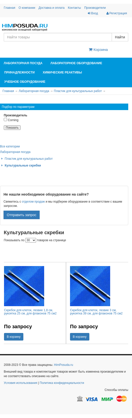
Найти (120, 37)
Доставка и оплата (52, 8)
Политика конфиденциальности (62, 383)
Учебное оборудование (24, 81)
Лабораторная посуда (23, 63)
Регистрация (116, 13)
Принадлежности (19, 72)
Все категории (10, 146)
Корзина (98, 49)
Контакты (74, 8)
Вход (93, 13)
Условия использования (20, 383)
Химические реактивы (62, 72)
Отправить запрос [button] (21, 215)
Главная (9, 8)
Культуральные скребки (20, 165)
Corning (11, 120)
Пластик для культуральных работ (78, 91)
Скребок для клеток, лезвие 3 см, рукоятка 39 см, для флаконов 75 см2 (96, 311)
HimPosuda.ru (63, 365)
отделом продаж (33, 201)
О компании (27, 8)
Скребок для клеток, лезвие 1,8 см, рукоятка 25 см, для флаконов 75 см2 (30, 311)
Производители (95, 8)
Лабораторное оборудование (76, 63)
